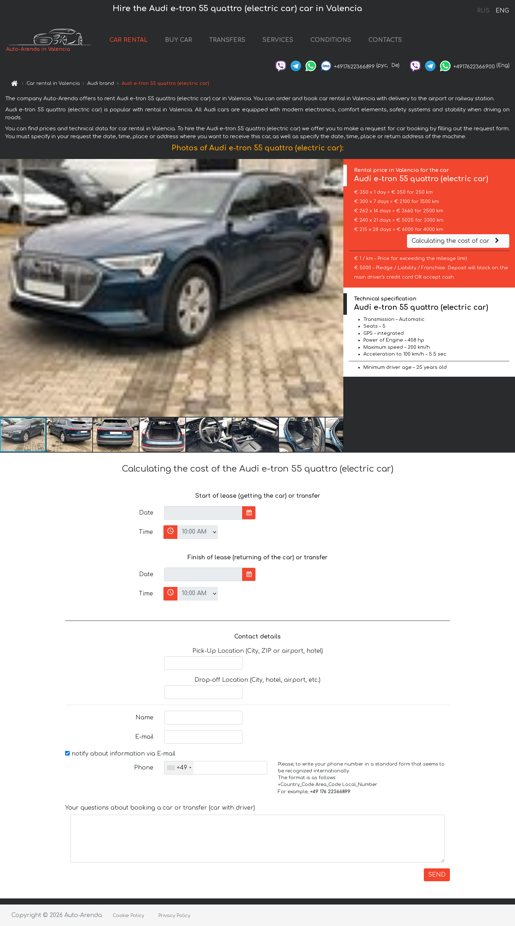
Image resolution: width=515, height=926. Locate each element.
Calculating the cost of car (456, 241)
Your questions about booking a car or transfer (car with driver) (160, 808)
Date (146, 513)
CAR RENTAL (128, 40)
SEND (437, 875)
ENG (502, 11)
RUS (483, 11)
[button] (337, 288)
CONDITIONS (330, 40)
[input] (203, 513)
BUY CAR (178, 40)
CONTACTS (385, 40)
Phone (143, 768)
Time (146, 532)
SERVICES (278, 40)
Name (144, 717)
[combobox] (179, 767)
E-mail (144, 737)
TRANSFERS (227, 40)
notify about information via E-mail (120, 754)
